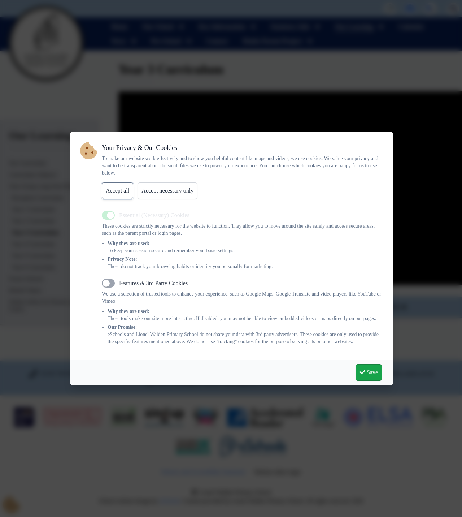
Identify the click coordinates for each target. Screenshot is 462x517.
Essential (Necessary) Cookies (154, 215)
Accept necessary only (167, 191)
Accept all (117, 191)
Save (368, 372)
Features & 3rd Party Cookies (153, 283)
